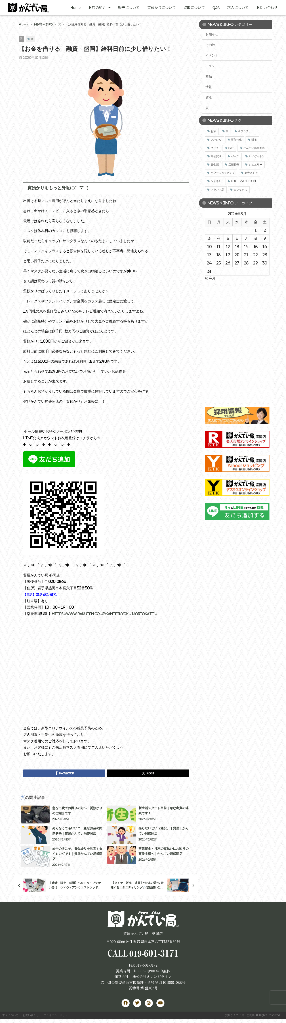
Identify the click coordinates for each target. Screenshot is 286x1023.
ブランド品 (217, 189)
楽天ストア (251, 173)
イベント (212, 55)
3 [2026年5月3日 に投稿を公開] (209, 238)
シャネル (216, 181)
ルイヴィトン (257, 156)
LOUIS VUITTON (243, 181)
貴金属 (215, 164)
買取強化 (236, 139)
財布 (254, 139)
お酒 (213, 131)
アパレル (216, 139)
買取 (209, 97)
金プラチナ (244, 131)
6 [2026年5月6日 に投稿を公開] (237, 238)
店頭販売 (233, 164)
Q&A (216, 7)
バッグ (235, 156)
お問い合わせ (267, 7)
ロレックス (240, 189)
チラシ (210, 65)
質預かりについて (161, 7)
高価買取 (216, 156)
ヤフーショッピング (223, 173)
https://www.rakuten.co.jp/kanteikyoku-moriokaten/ (110, 614)
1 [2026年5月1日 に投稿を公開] (256, 230)
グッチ (215, 148)
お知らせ (212, 34)
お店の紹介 (99, 7)
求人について (238, 7)
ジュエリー (255, 164)
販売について (129, 7)
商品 (209, 76)
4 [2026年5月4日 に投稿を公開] (218, 238)
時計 (231, 148)
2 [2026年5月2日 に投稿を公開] (265, 230)
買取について (194, 7)
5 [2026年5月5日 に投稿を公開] (228, 238)
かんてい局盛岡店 (254, 148)
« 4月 (210, 278)
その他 (210, 44)
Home (75, 7)
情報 (209, 86)
